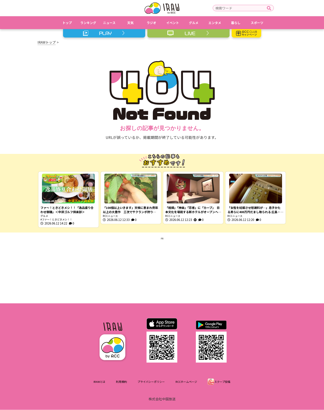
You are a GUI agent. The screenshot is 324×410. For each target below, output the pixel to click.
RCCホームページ (186, 382)
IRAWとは (99, 382)
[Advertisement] (162, 269)
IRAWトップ (47, 42)
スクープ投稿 (222, 382)
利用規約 (121, 382)
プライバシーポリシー (151, 382)
